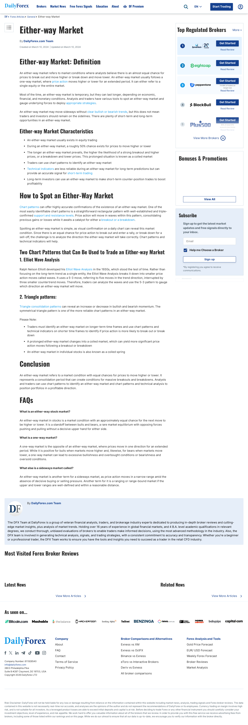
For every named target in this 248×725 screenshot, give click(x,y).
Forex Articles (17, 16)
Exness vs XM (130, 644)
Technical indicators (40, 169)
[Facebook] (5, 653)
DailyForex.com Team (46, 503)
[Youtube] (37, 653)
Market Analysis (197, 667)
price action (60, 81)
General (31, 16)
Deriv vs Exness (131, 667)
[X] (10, 653)
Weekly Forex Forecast (202, 656)
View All (209, 199)
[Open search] (186, 7)
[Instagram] (44, 653)
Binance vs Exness (133, 656)
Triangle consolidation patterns (40, 306)
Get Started (228, 43)
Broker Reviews (197, 662)
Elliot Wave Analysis (79, 269)
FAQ (57, 650)
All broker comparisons (136, 673)
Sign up (209, 259)
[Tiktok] (30, 653)
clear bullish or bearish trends (107, 112)
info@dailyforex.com (15, 664)
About (59, 644)
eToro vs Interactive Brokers (140, 662)
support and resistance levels (54, 215)
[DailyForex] (25, 641)
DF (6, 17)
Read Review (227, 49)
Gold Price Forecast (200, 644)
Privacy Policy (64, 667)
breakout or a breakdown (118, 220)
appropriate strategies (81, 103)
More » (237, 30)
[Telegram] (23, 653)
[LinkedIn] (16, 653)
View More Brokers (206, 138)
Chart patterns (29, 207)
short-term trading (80, 173)
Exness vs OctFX (132, 650)
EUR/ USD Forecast (199, 650)
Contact (60, 656)
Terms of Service (66, 662)
